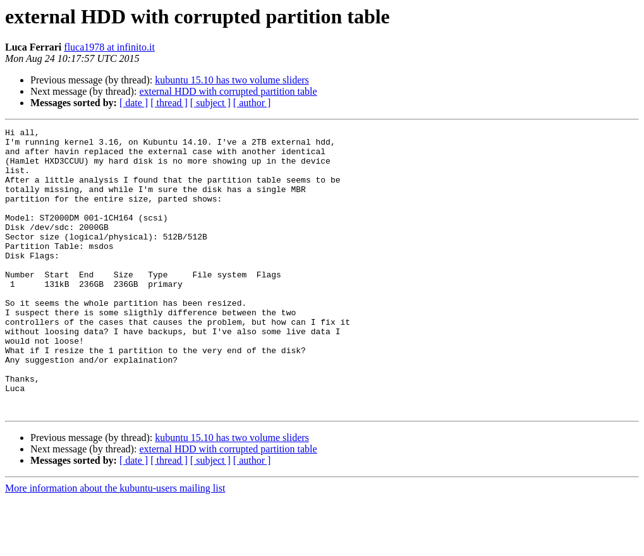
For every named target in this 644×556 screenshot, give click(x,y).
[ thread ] (169, 102)
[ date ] (133, 102)
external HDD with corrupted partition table (228, 91)
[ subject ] (210, 102)
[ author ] (252, 102)
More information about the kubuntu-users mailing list (115, 545)
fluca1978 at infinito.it (109, 47)
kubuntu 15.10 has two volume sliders (232, 80)
